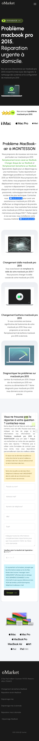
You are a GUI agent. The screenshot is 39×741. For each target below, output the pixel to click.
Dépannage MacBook (10, 719)
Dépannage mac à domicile (11, 706)
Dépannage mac (7, 699)
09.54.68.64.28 (11, 21)
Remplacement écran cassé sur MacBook (19, 160)
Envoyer (12, 593)
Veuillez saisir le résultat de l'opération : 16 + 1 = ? (18, 551)
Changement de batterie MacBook (14, 689)
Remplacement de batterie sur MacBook (19, 166)
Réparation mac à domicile (11, 712)
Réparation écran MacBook (11, 692)
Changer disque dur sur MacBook (18, 163)
